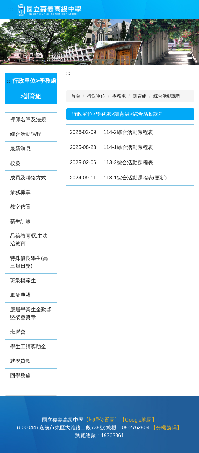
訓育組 (140, 96)
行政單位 (96, 96)
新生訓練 (20, 221)
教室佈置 (20, 207)
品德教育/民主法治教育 (29, 239)
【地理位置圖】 (101, 420)
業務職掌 (20, 192)
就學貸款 (20, 361)
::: (11, 9)
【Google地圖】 (138, 420)
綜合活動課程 (25, 134)
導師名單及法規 (28, 119)
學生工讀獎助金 (28, 346)
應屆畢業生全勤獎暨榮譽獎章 (30, 313)
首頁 (75, 96)
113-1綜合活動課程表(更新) (135, 177)
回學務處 (20, 375)
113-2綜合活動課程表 (128, 162)
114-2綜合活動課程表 (128, 132)
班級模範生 (23, 280)
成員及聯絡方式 (28, 177)
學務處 (119, 96)
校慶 (15, 163)
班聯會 (18, 332)
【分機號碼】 (166, 427)
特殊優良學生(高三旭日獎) (29, 262)
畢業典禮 (20, 295)
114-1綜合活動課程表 (128, 147)
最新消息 (20, 148)
